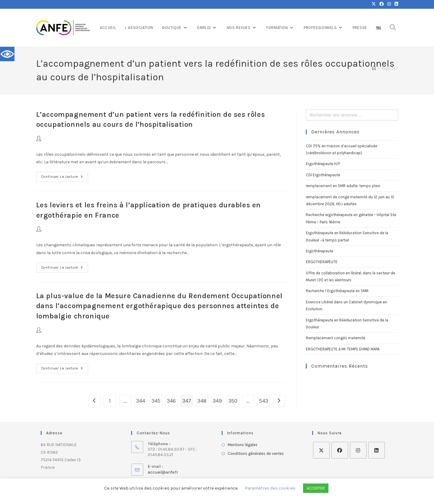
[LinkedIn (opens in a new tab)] (395, 4)
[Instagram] (358, 450)
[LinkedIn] (376, 450)
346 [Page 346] (171, 400)
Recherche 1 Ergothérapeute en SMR (337, 291)
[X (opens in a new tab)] (374, 4)
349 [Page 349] (217, 400)
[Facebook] (339, 450)
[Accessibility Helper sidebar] (7, 54)
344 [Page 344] (140, 400)
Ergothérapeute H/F (323, 163)
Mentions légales (243, 444)
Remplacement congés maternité (335, 338)
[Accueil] (374, 68)
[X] (321, 450)
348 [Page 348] (202, 400)
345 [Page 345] (155, 400)
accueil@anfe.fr (163, 472)
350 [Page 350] (232, 400)
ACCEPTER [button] (316, 488)
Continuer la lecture (64, 175)
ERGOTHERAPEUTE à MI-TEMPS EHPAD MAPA (342, 349)
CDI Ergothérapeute (323, 175)
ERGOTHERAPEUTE (321, 262)
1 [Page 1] (110, 400)
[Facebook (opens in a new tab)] (381, 4)
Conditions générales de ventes (256, 453)
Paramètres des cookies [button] (270, 488)
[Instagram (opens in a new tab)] (389, 4)
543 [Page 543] (263, 400)
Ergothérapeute (319, 251)
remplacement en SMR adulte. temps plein (343, 186)
